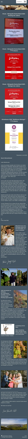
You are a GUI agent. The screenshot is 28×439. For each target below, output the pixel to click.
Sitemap (10, 435)
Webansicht (24, 437)
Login (26, 435)
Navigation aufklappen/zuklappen (14, 1)
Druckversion (4, 435)
